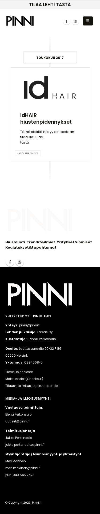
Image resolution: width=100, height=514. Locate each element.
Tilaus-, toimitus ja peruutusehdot (32, 386)
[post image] (50, 87)
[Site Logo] (20, 21)
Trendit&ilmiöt (41, 242)
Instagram (20, 262)
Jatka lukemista (27, 153)
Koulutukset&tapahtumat (31, 247)
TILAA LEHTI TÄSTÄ (50, 4)
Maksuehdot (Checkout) (24, 379)
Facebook (10, 262)
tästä (24, 142)
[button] (88, 20)
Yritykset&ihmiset (74, 242)
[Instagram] (75, 21)
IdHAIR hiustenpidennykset (46, 119)
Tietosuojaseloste (19, 372)
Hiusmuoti (15, 242)
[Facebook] (66, 21)
